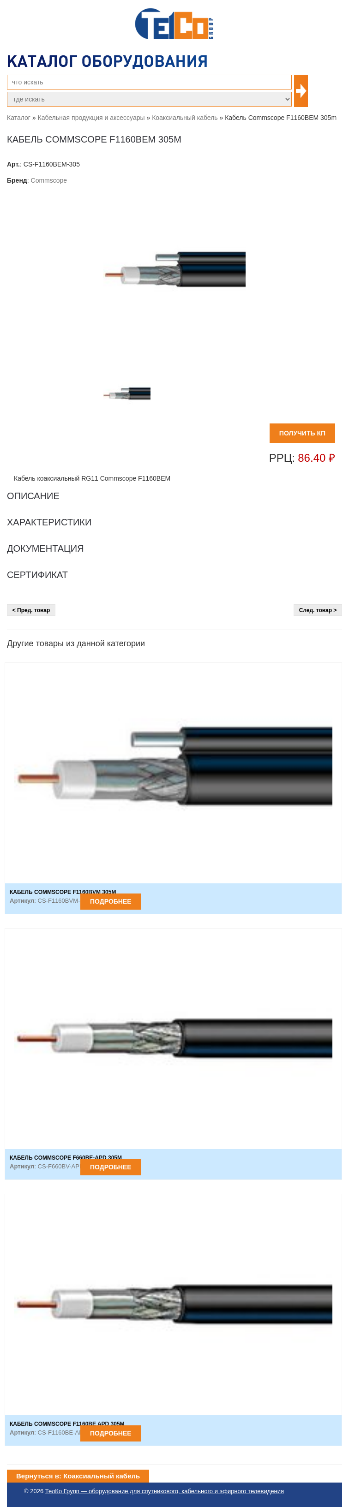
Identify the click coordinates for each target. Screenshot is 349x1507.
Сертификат (37, 575)
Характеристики (49, 522)
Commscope (49, 180)
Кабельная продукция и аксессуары (90, 117)
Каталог (18, 117)
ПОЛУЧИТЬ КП (302, 433)
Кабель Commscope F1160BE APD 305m (67, 1424)
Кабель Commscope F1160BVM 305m (63, 892)
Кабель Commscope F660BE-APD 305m (66, 1158)
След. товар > (318, 610)
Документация (45, 548)
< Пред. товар (31, 610)
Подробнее (111, 901)
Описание (33, 496)
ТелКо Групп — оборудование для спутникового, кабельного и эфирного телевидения (164, 1491)
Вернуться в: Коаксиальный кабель (78, 1476)
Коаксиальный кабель (184, 117)
